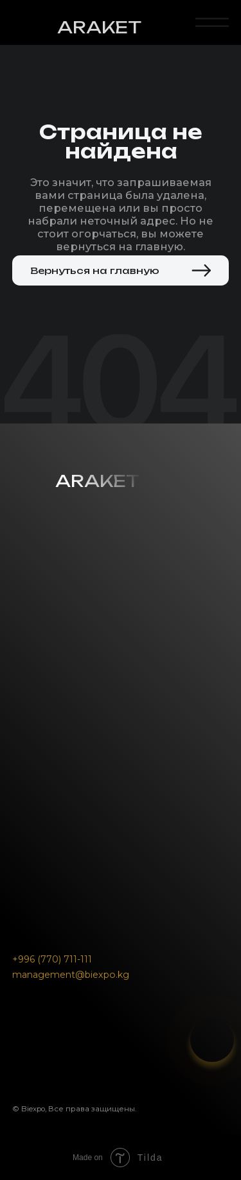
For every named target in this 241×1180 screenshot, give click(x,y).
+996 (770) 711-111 (52, 959)
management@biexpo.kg (70, 974)
